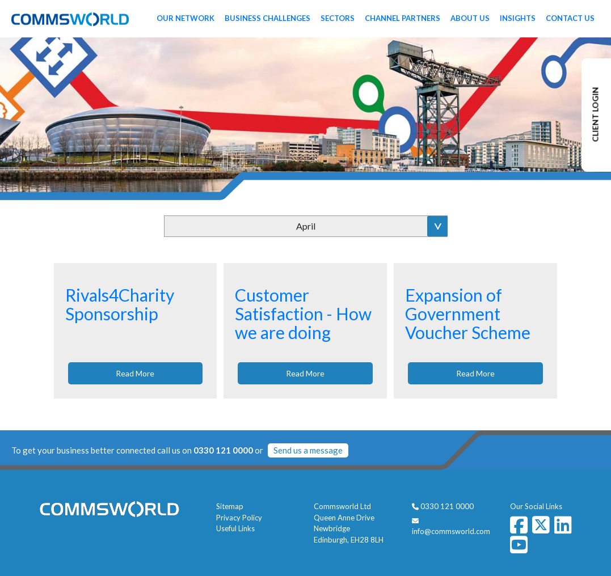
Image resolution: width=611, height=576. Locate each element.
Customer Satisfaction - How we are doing (303, 313)
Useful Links (235, 528)
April (305, 226)
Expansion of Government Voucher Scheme (467, 313)
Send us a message (308, 450)
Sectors (338, 18)
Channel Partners (402, 18)
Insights (518, 18)
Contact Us (570, 18)
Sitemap (229, 506)
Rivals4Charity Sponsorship (119, 304)
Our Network (185, 18)
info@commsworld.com (451, 531)
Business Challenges (267, 18)
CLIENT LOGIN (595, 114)
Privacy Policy (239, 517)
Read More (135, 373)
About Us (470, 18)
